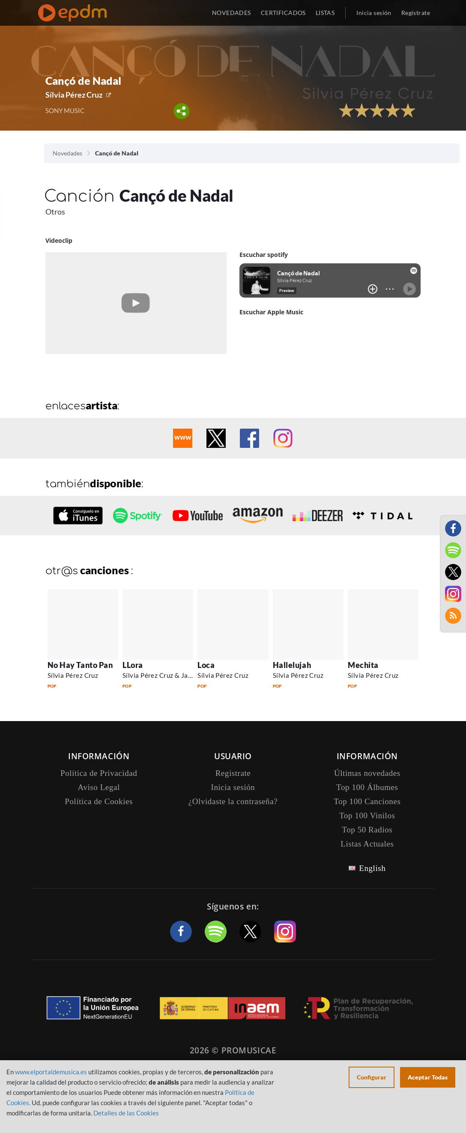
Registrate (233, 773)
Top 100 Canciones (367, 801)
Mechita (363, 665)
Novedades (67, 153)
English (372, 868)
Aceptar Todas (428, 1077)
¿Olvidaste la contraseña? (233, 801)
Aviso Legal (99, 787)
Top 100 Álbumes (367, 787)
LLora (132, 665)
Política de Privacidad (98, 773)
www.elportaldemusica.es (51, 1072)
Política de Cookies (99, 801)
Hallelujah (292, 665)
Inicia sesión (373, 12)
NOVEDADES (231, 12)
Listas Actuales (367, 843)
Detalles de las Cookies (126, 1113)
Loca (206, 665)
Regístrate (415, 12)
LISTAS (325, 12)
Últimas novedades (367, 773)
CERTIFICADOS (283, 12)
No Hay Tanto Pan (80, 665)
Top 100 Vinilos (367, 815)
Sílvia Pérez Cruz (73, 94)
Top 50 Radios (367, 829)
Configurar (371, 1077)
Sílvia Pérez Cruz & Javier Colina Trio (178, 675)
